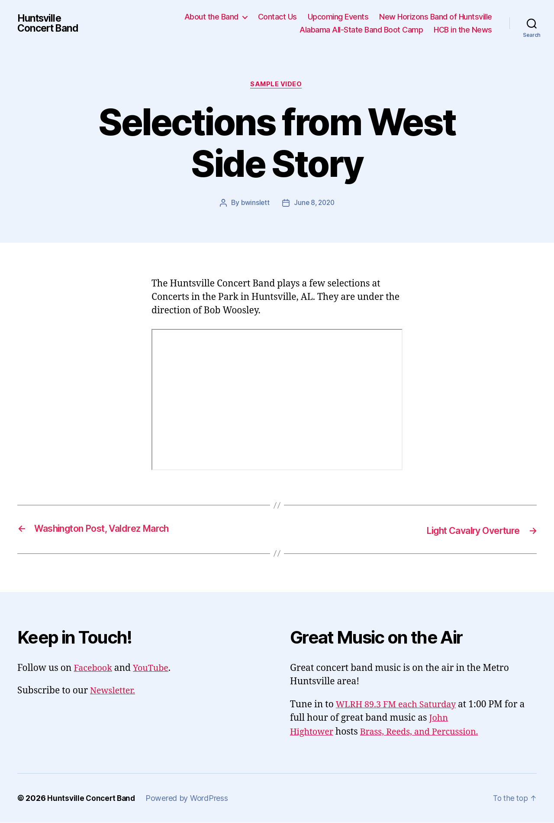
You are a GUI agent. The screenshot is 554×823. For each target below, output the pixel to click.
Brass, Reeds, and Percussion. (426, 732)
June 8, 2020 (314, 203)
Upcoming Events (338, 16)
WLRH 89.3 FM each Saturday (400, 705)
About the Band (211, 16)
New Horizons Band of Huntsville (435, 16)
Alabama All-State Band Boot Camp (361, 29)
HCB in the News (463, 29)
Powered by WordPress (189, 798)
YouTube (154, 668)
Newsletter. (114, 691)
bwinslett (254, 203)
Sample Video (277, 85)
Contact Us (277, 16)
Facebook (94, 668)
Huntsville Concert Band (50, 23)
